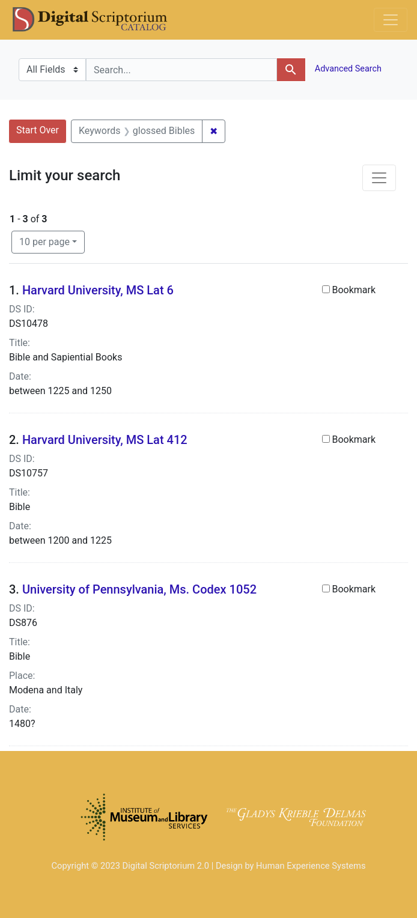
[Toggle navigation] (390, 20)
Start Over (37, 130)
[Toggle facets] (379, 178)
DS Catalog (100, 20)
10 (44, 241)
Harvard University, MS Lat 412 (104, 440)
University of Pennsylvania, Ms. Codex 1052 (139, 589)
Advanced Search (347, 69)
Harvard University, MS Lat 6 (98, 290)
